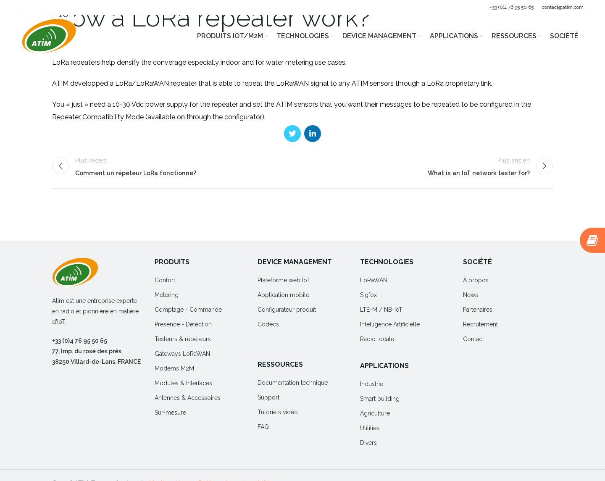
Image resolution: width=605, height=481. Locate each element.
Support (268, 397)
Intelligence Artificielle (390, 324)
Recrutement (480, 324)
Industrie (371, 384)
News (470, 295)
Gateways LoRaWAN (182, 353)
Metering (167, 295)
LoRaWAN (373, 280)
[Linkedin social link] (312, 133)
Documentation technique (293, 382)
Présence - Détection (183, 324)
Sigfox (368, 295)
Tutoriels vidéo (278, 412)
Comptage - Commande (188, 309)
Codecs (268, 324)
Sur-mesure (170, 412)
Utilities (369, 428)
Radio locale (377, 339)
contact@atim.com (563, 7)
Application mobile (283, 295)
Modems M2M (174, 368)
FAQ (263, 426)
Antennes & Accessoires (188, 397)
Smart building (380, 398)
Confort (165, 280)
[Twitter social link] (292, 133)
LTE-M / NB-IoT (381, 309)
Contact (473, 339)
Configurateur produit (287, 309)
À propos (476, 280)
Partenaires (477, 309)
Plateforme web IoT (284, 280)
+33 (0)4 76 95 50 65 (512, 7)
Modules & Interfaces (183, 383)
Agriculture (375, 413)
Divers (368, 442)
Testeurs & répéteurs (183, 339)
